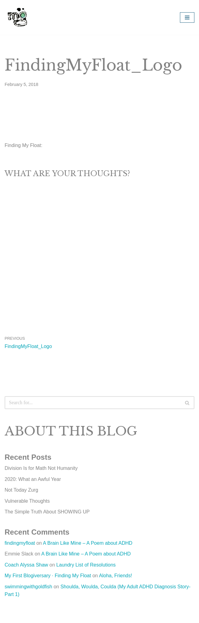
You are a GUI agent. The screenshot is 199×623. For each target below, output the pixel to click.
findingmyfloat (20, 543)
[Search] (93, 402)
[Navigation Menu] (187, 17)
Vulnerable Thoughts (27, 501)
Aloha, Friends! (115, 575)
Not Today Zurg (21, 490)
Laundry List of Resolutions (86, 564)
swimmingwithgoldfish (28, 586)
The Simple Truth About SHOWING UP (47, 511)
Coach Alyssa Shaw (26, 564)
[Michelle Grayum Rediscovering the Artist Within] (18, 17)
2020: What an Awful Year (33, 479)
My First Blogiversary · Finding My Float (48, 575)
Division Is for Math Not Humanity (41, 468)
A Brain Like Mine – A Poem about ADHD (88, 543)
